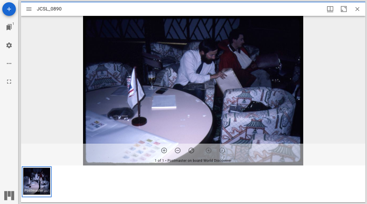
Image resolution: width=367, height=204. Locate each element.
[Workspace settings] (9, 45)
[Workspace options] (9, 63)
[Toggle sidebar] (29, 9)
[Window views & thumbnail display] (330, 9)
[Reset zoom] (191, 150)
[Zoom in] (164, 150)
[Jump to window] (9, 27)
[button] (36, 182)
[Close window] (357, 9)
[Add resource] (9, 9)
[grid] (193, 183)
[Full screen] (9, 81)
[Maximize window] (344, 9)
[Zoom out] (177, 150)
